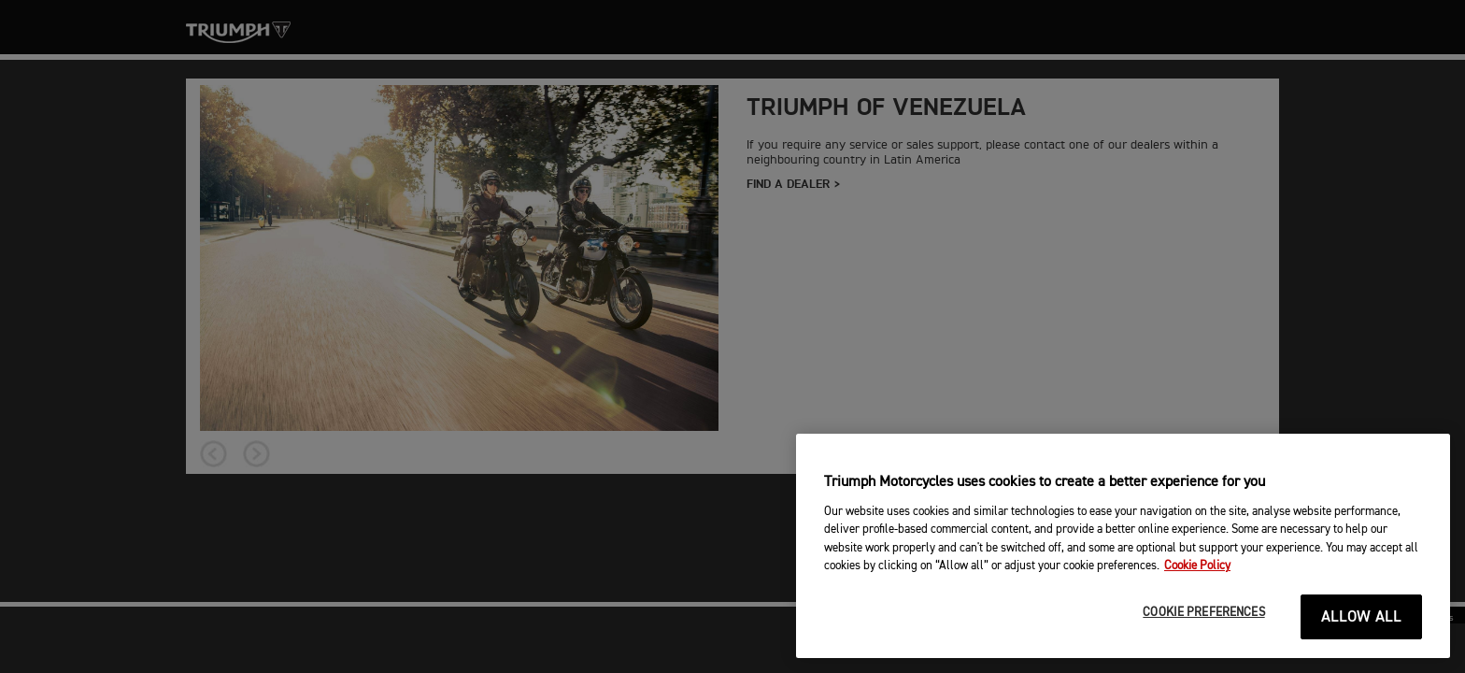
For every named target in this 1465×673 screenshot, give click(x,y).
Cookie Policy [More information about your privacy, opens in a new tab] (1197, 566)
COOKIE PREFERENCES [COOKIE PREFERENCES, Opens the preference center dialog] (1203, 613)
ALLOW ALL (1361, 617)
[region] (1123, 546)
